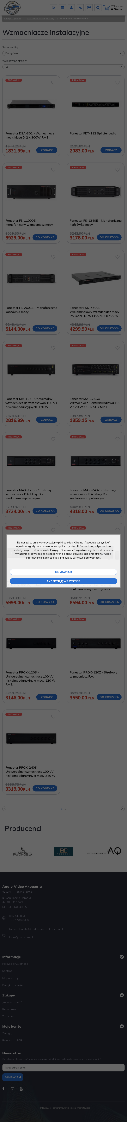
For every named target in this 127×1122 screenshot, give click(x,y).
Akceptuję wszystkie (63, 581)
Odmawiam (63, 572)
